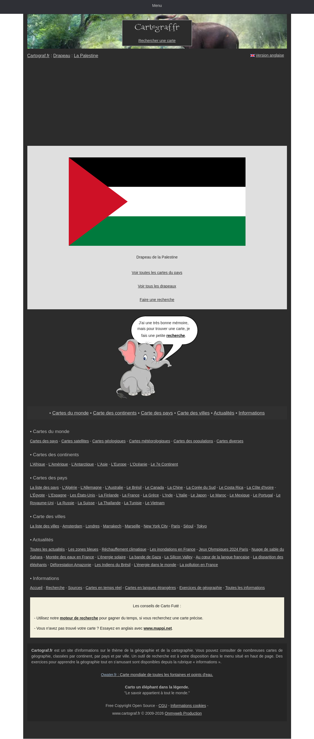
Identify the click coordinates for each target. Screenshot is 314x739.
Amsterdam (72, 526)
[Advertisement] (157, 104)
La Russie (65, 503)
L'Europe (119, 464)
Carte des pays (157, 413)
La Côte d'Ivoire (260, 487)
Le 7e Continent (164, 464)
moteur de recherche (79, 618)
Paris (175, 526)
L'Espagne (57, 495)
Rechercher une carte (157, 40)
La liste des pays (44, 487)
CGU (163, 705)
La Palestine (86, 55)
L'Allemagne (91, 487)
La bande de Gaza (145, 557)
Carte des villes (193, 413)
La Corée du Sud (201, 487)
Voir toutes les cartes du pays (157, 272)
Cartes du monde (70, 413)
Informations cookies (188, 705)
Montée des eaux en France (70, 557)
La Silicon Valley (178, 557)
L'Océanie (138, 464)
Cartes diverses (230, 441)
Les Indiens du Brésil (113, 565)
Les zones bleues (83, 549)
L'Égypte (37, 495)
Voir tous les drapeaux (157, 286)
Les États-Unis (82, 495)
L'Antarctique (83, 464)
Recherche (55, 587)
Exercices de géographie (200, 587)
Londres (93, 526)
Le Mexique (239, 495)
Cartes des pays (44, 441)
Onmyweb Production (183, 713)
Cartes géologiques (109, 441)
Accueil (36, 587)
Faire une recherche (157, 299)
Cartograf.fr (38, 55)
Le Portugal (263, 495)
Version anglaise (270, 55)
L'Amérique (58, 464)
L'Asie (102, 464)
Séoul (188, 526)
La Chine (175, 487)
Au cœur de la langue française (223, 557)
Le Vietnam (155, 503)
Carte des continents (115, 413)
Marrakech (112, 526)
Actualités (224, 413)
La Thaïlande (109, 503)
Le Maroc (218, 495)
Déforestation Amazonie (70, 565)
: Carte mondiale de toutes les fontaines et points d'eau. (157, 674)
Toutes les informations (245, 587)
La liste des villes (44, 526)
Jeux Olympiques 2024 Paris (223, 549)
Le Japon (199, 495)
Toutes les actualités (47, 549)
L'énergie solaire (111, 557)
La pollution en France (199, 565)
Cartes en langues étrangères (150, 587)
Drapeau (61, 55)
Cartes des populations (193, 441)
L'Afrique (37, 464)
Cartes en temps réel (104, 587)
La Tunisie (133, 503)
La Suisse (86, 503)
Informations (252, 413)
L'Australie (114, 487)
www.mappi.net (158, 628)
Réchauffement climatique (124, 549)
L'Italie (181, 495)
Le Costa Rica (231, 487)
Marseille (132, 526)
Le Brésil (133, 487)
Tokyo (202, 526)
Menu (157, 5)
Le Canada (154, 487)
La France (130, 495)
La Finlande (109, 495)
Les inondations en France (173, 549)
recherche (176, 335)
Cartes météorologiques (149, 441)
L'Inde (167, 495)
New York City (156, 526)
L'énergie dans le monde (155, 565)
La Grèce (151, 495)
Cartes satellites (75, 441)
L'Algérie (69, 487)
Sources (75, 587)
